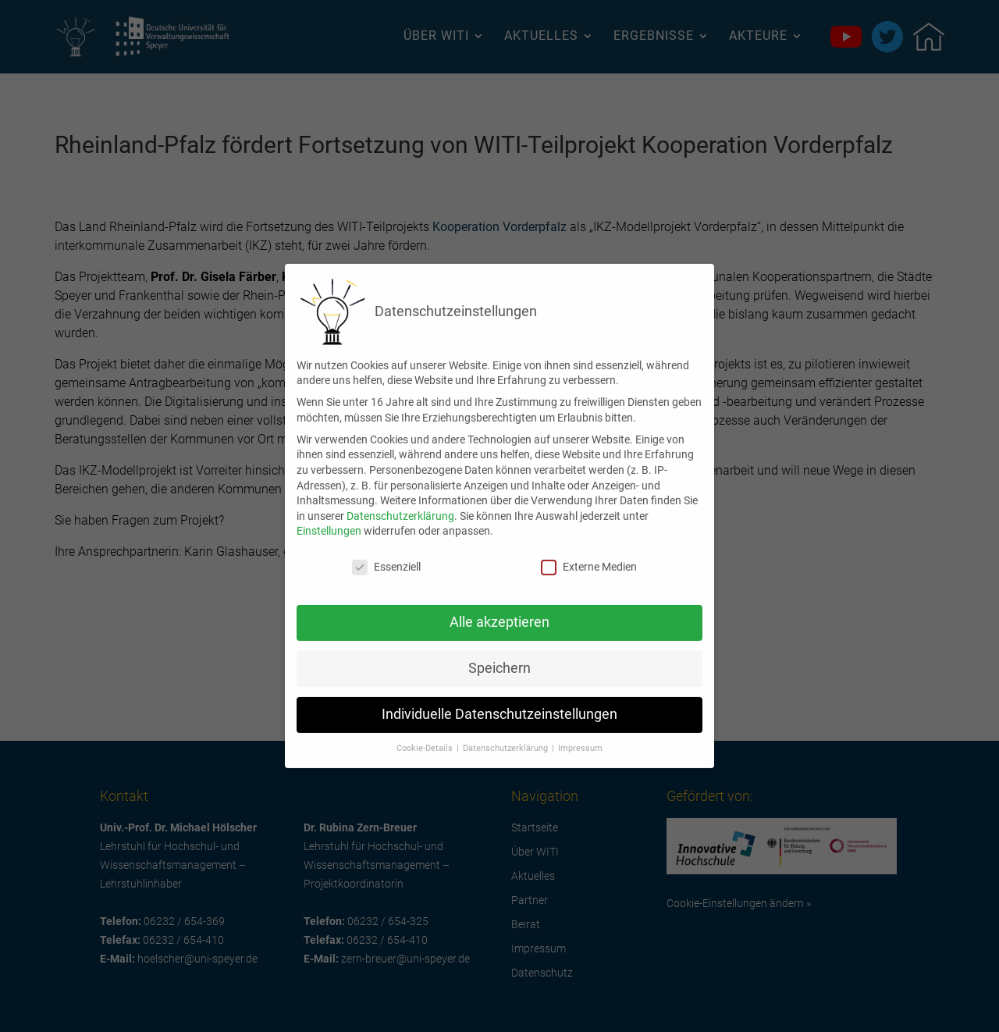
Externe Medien (589, 554)
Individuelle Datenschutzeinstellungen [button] (499, 702)
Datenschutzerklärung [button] (506, 736)
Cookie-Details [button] (425, 736)
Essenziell (386, 554)
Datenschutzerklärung (400, 503)
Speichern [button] (499, 656)
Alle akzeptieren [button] (499, 609)
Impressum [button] (580, 736)
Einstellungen (329, 519)
